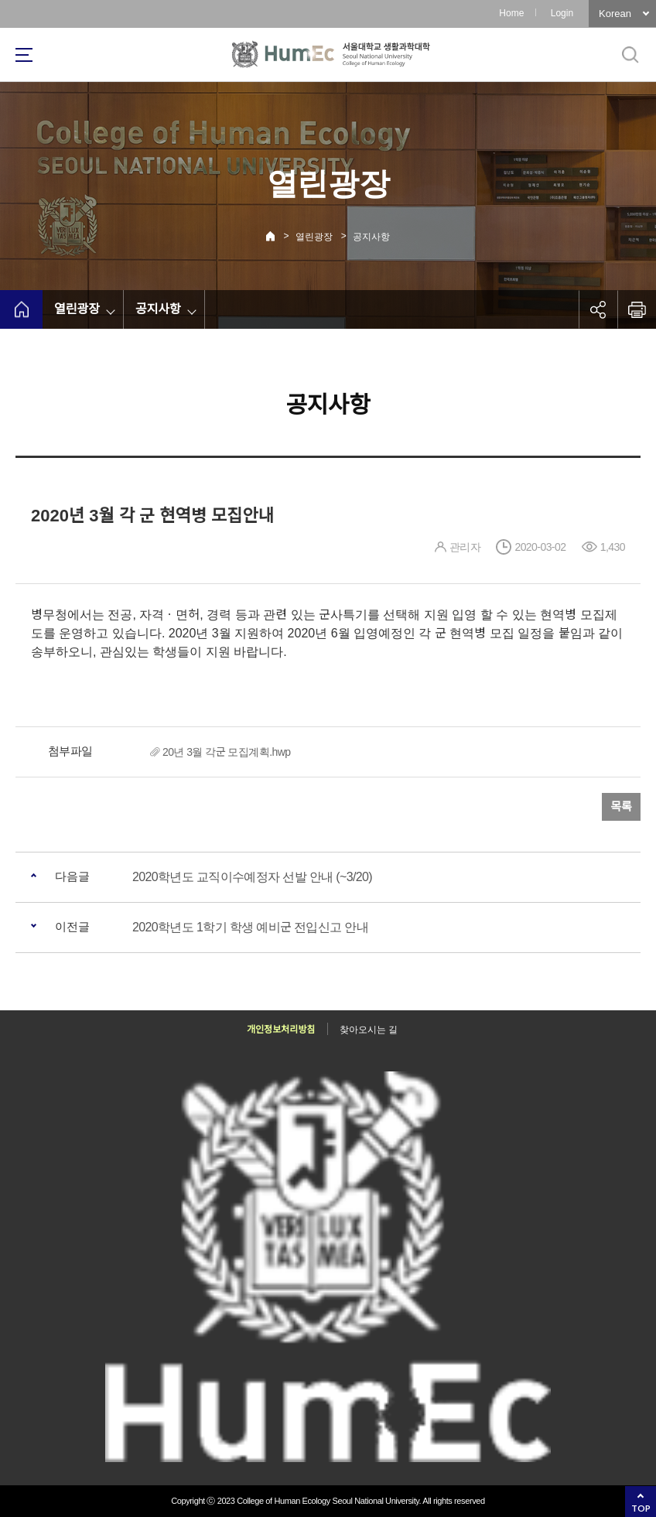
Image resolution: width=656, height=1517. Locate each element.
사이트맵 (23, 55)
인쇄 (636, 309)
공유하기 (598, 309)
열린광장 (314, 236)
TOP (641, 1508)
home (21, 309)
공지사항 (371, 236)
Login (562, 13)
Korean (615, 13)
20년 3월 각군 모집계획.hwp (226, 752)
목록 (621, 806)
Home (511, 13)
